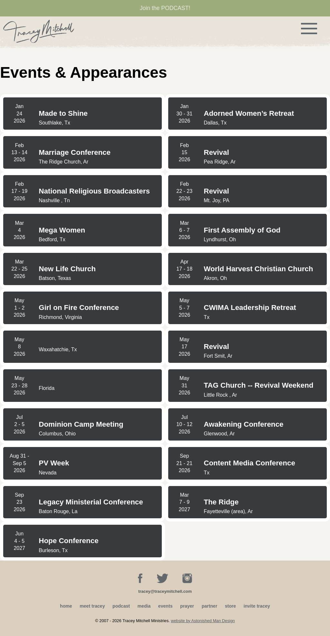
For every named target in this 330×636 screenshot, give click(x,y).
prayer (187, 606)
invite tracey (257, 606)
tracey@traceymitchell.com (165, 591)
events (165, 606)
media (144, 606)
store (230, 606)
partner (210, 606)
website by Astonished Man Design (203, 620)
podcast (121, 606)
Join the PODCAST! (165, 8)
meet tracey (92, 606)
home (66, 606)
